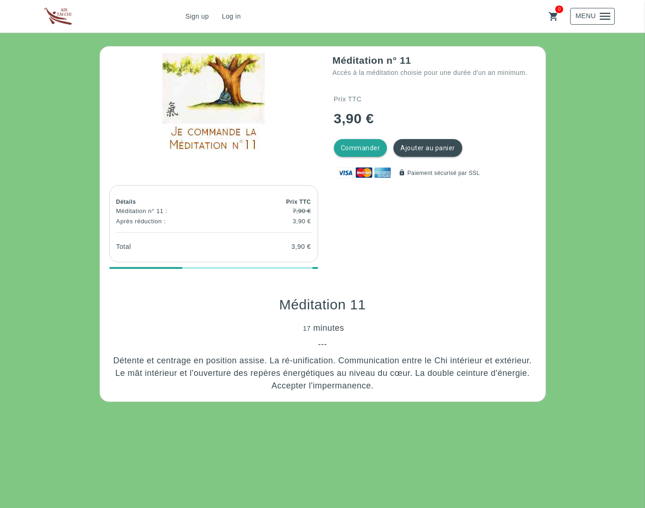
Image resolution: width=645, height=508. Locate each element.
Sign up (197, 16)
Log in (231, 16)
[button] (213, 104)
